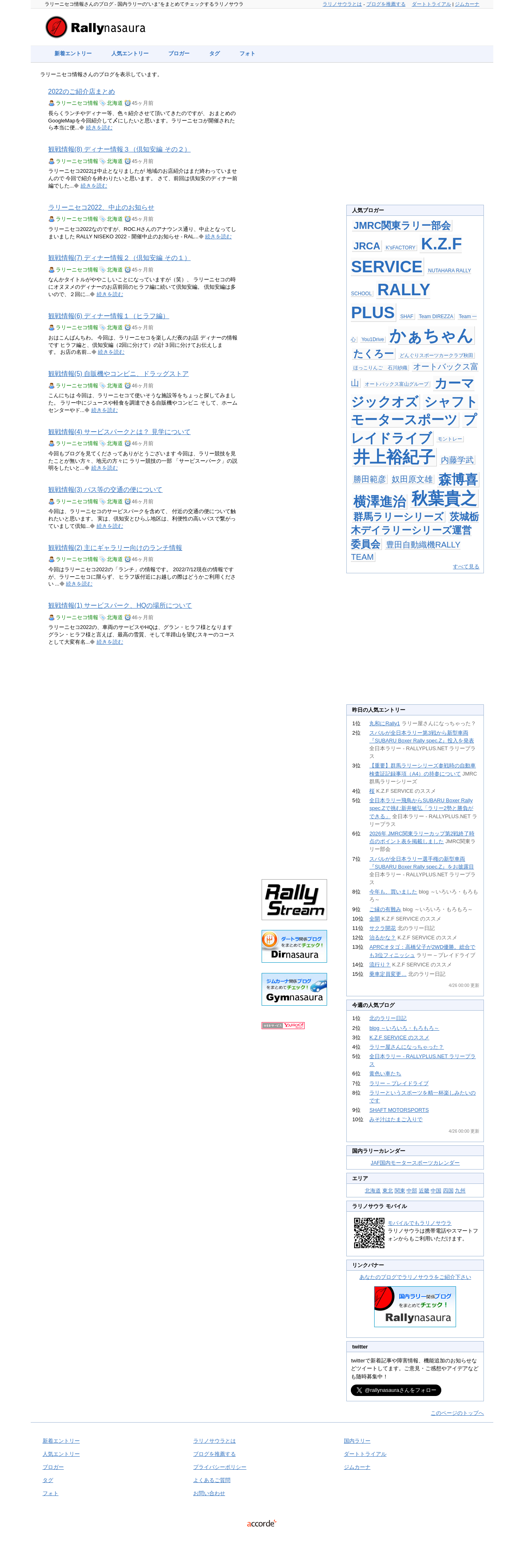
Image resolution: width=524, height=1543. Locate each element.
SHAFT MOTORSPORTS (399, 1110)
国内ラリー (357, 1441)
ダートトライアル (431, 4)
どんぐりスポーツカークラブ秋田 (436, 355)
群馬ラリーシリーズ (398, 516)
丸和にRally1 (384, 723)
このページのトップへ (457, 1413)
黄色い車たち (385, 1073)
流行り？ (380, 965)
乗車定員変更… (388, 974)
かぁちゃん (431, 335)
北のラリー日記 (388, 1018)
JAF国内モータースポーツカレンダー (415, 1163)
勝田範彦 (369, 479)
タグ (214, 53)
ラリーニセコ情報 (77, 103)
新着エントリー (73, 53)
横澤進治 (379, 501)
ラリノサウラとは (342, 4)
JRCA (366, 245)
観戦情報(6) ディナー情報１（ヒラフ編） (108, 315)
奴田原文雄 (412, 479)
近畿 (424, 1191)
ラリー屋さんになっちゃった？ (406, 1047)
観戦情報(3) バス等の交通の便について (105, 489)
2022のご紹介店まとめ (81, 91)
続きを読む (99, 127)
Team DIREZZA (436, 316)
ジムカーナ (467, 4)
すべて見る (466, 566)
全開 (374, 919)
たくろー (373, 353)
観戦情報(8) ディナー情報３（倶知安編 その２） (119, 149)
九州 (460, 1191)
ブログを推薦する (386, 4)
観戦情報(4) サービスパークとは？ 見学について (119, 431)
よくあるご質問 (211, 1480)
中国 (436, 1191)
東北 (387, 1191)
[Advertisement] (294, 205)
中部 (412, 1191)
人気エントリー (130, 53)
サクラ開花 (382, 928)
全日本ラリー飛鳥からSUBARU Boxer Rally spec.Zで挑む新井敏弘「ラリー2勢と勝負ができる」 (421, 808)
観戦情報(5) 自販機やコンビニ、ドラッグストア (118, 373)
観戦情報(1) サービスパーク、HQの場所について (120, 605)
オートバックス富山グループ (397, 384)
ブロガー (179, 53)
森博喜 (458, 479)
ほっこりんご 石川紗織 (380, 368)
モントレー (450, 439)
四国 (448, 1191)
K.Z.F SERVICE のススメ (399, 1037)
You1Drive (372, 339)
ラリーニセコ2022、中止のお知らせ (101, 207)
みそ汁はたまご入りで (395, 1119)
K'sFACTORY (401, 248)
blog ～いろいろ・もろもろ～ (404, 1028)
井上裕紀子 (394, 457)
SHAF (406, 316)
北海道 (115, 103)
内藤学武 (457, 459)
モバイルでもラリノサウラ (420, 1223)
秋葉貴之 (444, 498)
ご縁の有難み (385, 909)
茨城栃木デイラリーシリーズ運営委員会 (415, 530)
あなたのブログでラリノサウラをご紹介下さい (415, 1277)
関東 (400, 1191)
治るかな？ (382, 937)
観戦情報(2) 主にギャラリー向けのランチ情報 (115, 547)
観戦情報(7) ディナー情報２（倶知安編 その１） (119, 257)
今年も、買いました (393, 892)
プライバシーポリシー (219, 1467)
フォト (247, 53)
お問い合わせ (209, 1493)
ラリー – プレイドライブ (398, 1083)
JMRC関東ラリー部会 (402, 225)
